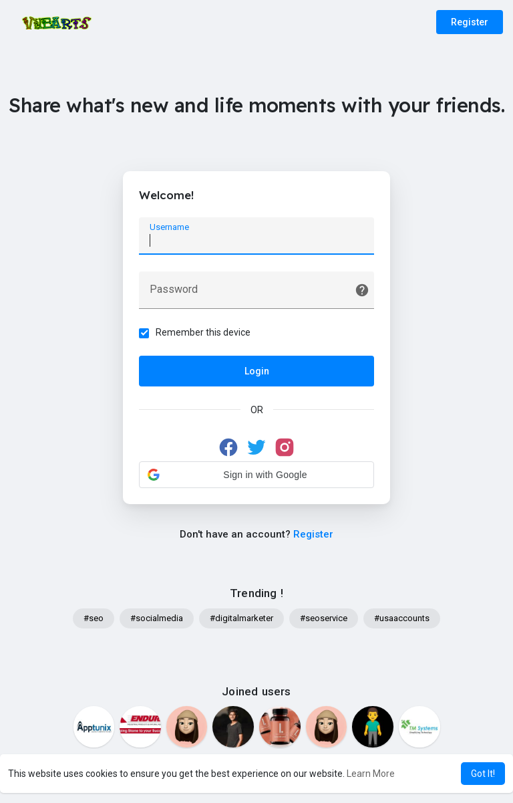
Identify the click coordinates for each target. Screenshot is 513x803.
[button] (256, 474)
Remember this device (203, 332)
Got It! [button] (483, 773)
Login (256, 371)
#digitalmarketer (241, 619)
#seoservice (323, 619)
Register (469, 22)
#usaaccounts (402, 619)
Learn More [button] (371, 773)
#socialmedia (156, 619)
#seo (93, 619)
